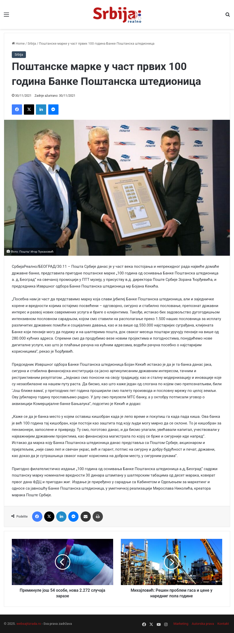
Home (18, 43)
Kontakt (223, 624)
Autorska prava (203, 624)
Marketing (180, 624)
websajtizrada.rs (28, 624)
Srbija (32, 43)
